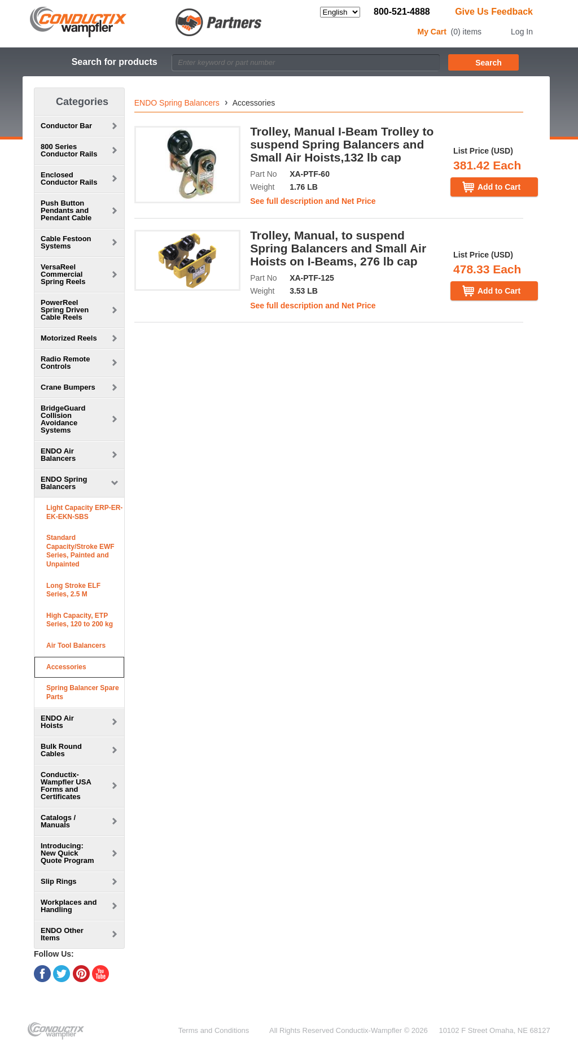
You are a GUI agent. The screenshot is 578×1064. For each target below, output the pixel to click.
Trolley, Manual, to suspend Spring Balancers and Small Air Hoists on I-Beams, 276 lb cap (338, 248)
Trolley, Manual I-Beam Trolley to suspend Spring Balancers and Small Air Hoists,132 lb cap (342, 144)
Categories (82, 101)
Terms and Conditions (213, 1030)
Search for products (114, 62)
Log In (522, 31)
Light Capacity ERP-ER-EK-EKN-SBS (84, 512)
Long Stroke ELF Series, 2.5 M (73, 590)
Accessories (66, 667)
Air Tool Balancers (76, 645)
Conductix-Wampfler (369, 1030)
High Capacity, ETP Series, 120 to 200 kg (79, 620)
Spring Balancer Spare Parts (82, 692)
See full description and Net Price (313, 201)
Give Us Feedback (494, 11)
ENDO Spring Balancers (177, 102)
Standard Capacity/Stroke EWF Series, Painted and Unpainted (80, 551)
